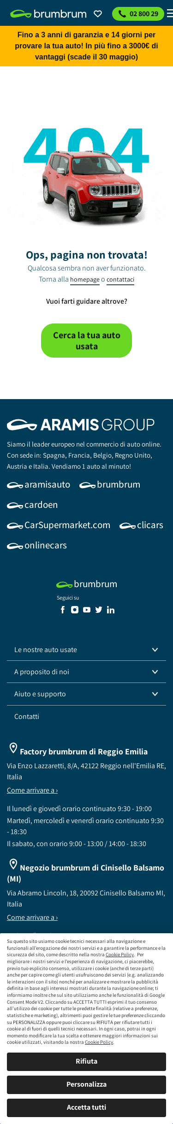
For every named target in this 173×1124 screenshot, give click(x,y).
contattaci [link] (120, 279)
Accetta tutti (86, 1107)
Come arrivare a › (32, 790)
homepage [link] (85, 279)
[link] (48, 14)
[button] (86, 649)
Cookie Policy (120, 954)
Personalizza (86, 1084)
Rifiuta (86, 1061)
